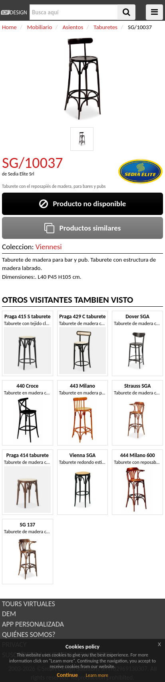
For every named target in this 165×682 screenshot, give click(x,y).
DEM (9, 613)
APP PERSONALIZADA (33, 624)
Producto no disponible (82, 203)
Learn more (97, 675)
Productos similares (82, 228)
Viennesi (49, 246)
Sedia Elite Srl (21, 174)
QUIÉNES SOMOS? (29, 634)
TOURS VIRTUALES (28, 603)
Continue (67, 675)
